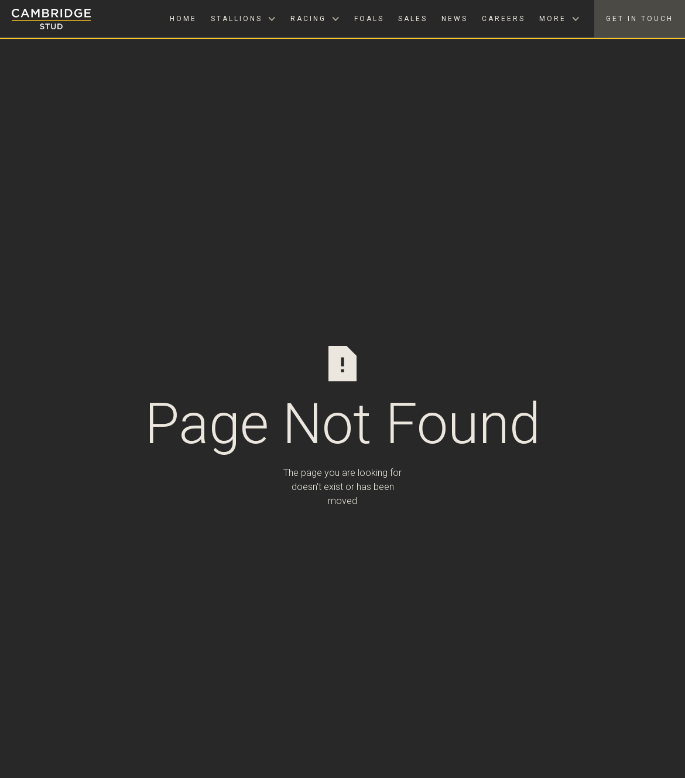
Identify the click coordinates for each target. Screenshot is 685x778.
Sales (412, 19)
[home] (45, 19)
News (454, 19)
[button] (243, 18)
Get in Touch (639, 19)
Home (183, 19)
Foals (369, 19)
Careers (503, 19)
